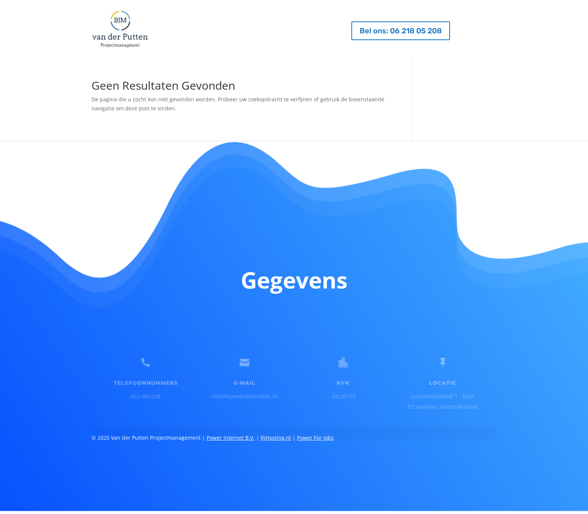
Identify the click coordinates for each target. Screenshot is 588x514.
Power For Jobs (315, 432)
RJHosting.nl (276, 432)
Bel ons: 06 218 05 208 (401, 30)
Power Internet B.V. (231, 432)
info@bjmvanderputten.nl (244, 391)
